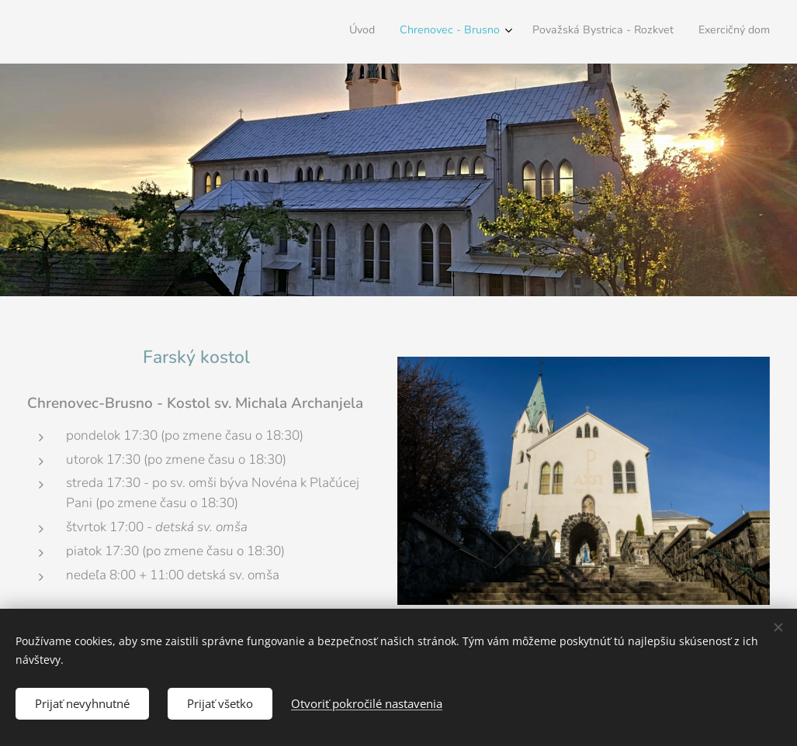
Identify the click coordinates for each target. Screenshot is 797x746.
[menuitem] (692, 31)
